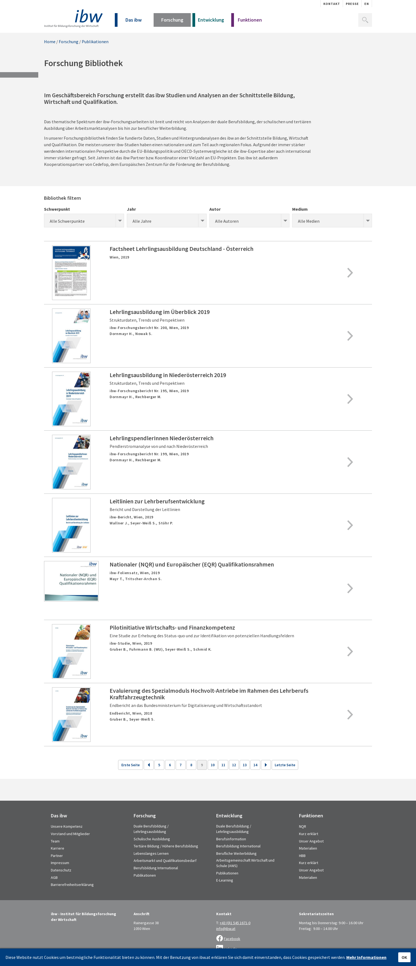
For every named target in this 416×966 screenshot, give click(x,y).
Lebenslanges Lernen (151, 853)
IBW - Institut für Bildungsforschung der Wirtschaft (73, 18)
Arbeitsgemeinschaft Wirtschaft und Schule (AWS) (245, 863)
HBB (302, 855)
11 (223, 764)
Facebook (232, 938)
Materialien (308, 848)
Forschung (172, 22)
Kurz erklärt (308, 833)
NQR (302, 826)
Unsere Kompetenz (67, 826)
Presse (352, 4)
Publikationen (95, 41)
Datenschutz (61, 870)
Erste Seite (130, 764)
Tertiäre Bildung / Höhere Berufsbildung (166, 846)
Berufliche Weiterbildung (236, 853)
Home (49, 41)
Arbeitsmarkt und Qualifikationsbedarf (165, 860)
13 (245, 764)
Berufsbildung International (156, 867)
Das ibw (128, 22)
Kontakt (331, 4)
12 (234, 764)
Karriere (57, 848)
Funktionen (246, 22)
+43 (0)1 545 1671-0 (235, 922)
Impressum (60, 862)
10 (213, 764)
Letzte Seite (285, 764)
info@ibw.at (225, 928)
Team (55, 841)
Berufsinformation (231, 838)
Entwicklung (208, 22)
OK (404, 957)
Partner (57, 855)
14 (255, 764)
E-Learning (224, 880)
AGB (54, 877)
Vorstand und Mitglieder (70, 833)
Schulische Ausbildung (152, 838)
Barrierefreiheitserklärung (72, 884)
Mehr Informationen (366, 957)
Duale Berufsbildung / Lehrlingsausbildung (151, 829)
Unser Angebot (311, 841)
